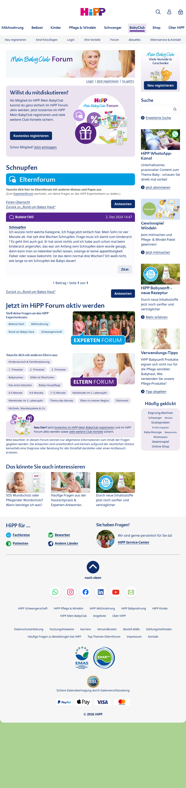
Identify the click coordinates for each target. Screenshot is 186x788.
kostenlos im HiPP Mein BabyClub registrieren (84, 427)
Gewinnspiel (160, 441)
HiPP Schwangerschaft (32, 608)
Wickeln (169, 417)
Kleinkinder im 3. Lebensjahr (26, 400)
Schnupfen (17, 227)
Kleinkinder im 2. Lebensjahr (90, 392)
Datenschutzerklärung (28, 629)
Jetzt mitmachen (158, 252)
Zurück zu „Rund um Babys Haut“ (30, 207)
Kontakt (153, 636)
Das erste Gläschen (20, 385)
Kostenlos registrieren (31, 136)
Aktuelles (135, 40)
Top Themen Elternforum (104, 636)
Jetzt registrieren (108, 81)
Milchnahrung (39, 324)
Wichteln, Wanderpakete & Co (27, 408)
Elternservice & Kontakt (165, 40)
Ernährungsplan (160, 427)
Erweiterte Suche (158, 118)
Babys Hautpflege (49, 385)
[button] (158, 12)
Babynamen (16, 377)
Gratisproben (160, 422)
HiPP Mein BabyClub (73, 616)
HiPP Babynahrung (133, 608)
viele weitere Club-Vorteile (86, 431)
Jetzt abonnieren (158, 187)
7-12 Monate (58, 392)
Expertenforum (23, 194)
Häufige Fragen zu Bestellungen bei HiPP (54, 636)
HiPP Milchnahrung (102, 608)
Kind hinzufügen (47, 40)
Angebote (99, 616)
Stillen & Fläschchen (42, 377)
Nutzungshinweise (62, 629)
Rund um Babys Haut (21, 332)
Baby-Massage (153, 432)
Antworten (123, 204)
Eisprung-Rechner (160, 413)
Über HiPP (119, 616)
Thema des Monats (61, 400)
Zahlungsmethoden (159, 629)
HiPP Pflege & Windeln (68, 608)
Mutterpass (160, 437)
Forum (114, 40)
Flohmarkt (122, 400)
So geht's (128, 81)
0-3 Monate (15, 392)
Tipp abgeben (156, 391)
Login (71, 40)
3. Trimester (58, 369)
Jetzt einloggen (45, 147)
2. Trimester (37, 369)
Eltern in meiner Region (94, 400)
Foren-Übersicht (18, 202)
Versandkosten (107, 629)
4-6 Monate (36, 392)
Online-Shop (160, 446)
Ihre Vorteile (92, 40)
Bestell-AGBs (131, 629)
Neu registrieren (15, 40)
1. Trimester (16, 369)
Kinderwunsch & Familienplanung (29, 362)
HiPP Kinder (160, 608)
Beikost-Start (16, 324)
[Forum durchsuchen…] (160, 109)
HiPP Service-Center (133, 542)
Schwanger (155, 417)
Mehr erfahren (156, 317)
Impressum (134, 636)
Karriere (85, 629)
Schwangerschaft (51, 332)
